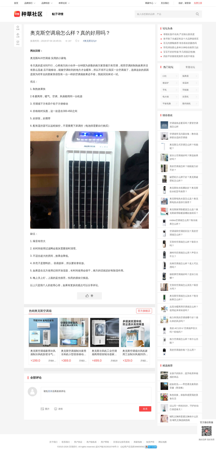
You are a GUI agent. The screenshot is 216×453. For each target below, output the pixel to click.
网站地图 (163, 442)
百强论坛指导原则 (121, 442)
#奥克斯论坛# (89, 41)
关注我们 (165, 3)
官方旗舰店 (144, 310)
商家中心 (149, 3)
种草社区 (63, 3)
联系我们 (66, 442)
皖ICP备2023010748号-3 (107, 446)
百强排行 (73, 446)
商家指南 (138, 442)
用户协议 (78, 442)
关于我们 (53, 442)
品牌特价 (46, 3)
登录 (50, 391)
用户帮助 (105, 442)
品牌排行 (28, 3)
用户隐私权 (91, 442)
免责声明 (150, 442)
